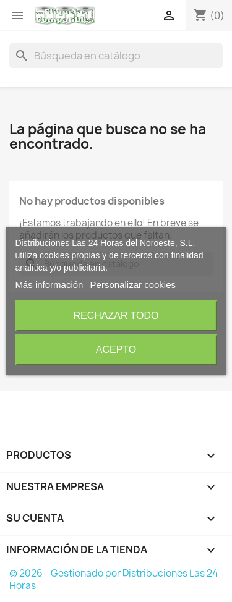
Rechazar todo (115, 315)
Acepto (116, 349)
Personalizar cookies (133, 284)
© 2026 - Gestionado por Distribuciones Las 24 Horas (113, 579)
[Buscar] (116, 55)
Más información (49, 284)
